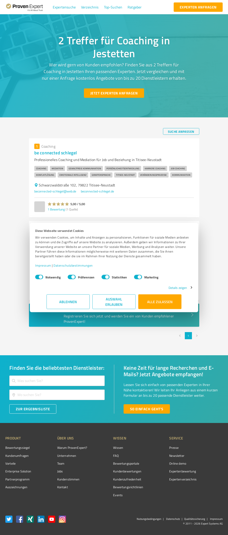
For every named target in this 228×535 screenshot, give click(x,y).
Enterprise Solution (18, 471)
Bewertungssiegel (17, 447)
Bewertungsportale (109, 463)
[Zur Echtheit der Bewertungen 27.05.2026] (206, 487)
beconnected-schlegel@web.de (55, 191)
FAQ (99, 455)
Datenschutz (172, 519)
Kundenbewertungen (110, 471)
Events (101, 495)
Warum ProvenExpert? (64, 447)
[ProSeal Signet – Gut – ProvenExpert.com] (206, 456)
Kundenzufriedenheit (110, 479)
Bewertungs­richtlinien (111, 487)
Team (52, 463)
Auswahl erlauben (114, 304)
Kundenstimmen (60, 479)
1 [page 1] (188, 335)
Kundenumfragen (17, 455)
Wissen (101, 447)
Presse (149, 447)
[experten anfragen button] (198, 7)
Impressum (55, 267)
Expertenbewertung (157, 471)
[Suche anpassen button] (181, 131)
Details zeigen (166, 290)
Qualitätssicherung (194, 519)
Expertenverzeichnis (158, 479)
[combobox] (57, 381)
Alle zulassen (160, 303)
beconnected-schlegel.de (97, 191)
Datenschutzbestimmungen (84, 267)
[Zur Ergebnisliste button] (32, 409)
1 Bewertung (56, 209)
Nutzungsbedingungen (149, 519)
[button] (64, 7)
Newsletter (151, 455)
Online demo (152, 463)
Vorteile (10, 463)
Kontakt (54, 487)
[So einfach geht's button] (147, 409)
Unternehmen (58, 455)
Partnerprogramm (17, 479)
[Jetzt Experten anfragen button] (114, 93)
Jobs (52, 471)
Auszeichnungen (16, 487)
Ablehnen (68, 303)
